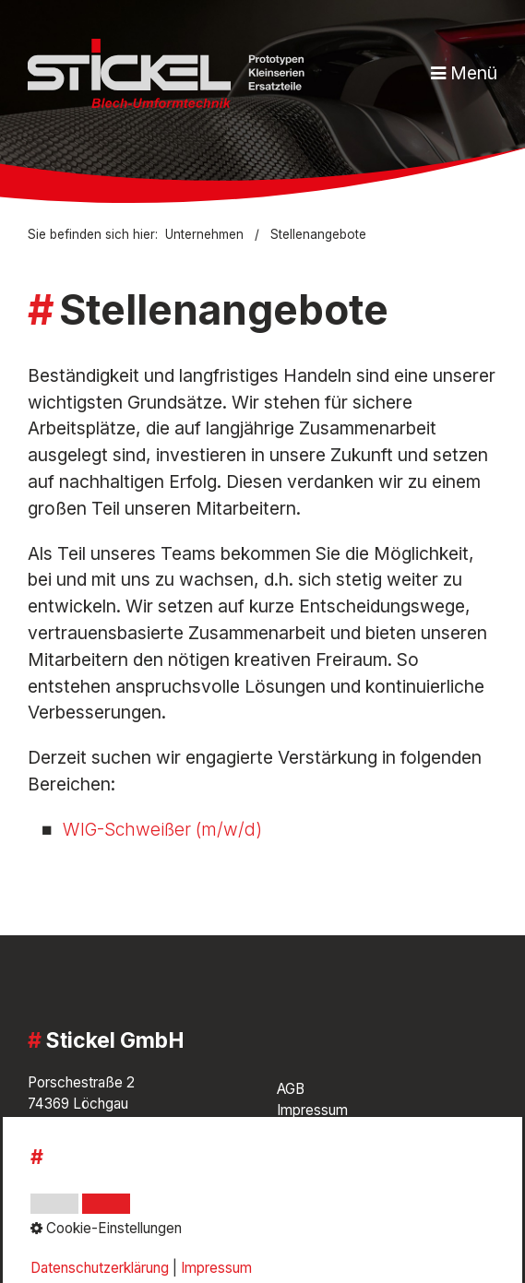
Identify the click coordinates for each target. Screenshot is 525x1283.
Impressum (312, 1110)
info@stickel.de (77, 1155)
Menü (473, 73)
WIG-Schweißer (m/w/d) (162, 829)
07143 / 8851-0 (104, 1134)
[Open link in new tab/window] (51, 1208)
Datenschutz (317, 1140)
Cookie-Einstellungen (344, 1161)
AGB (290, 1089)
